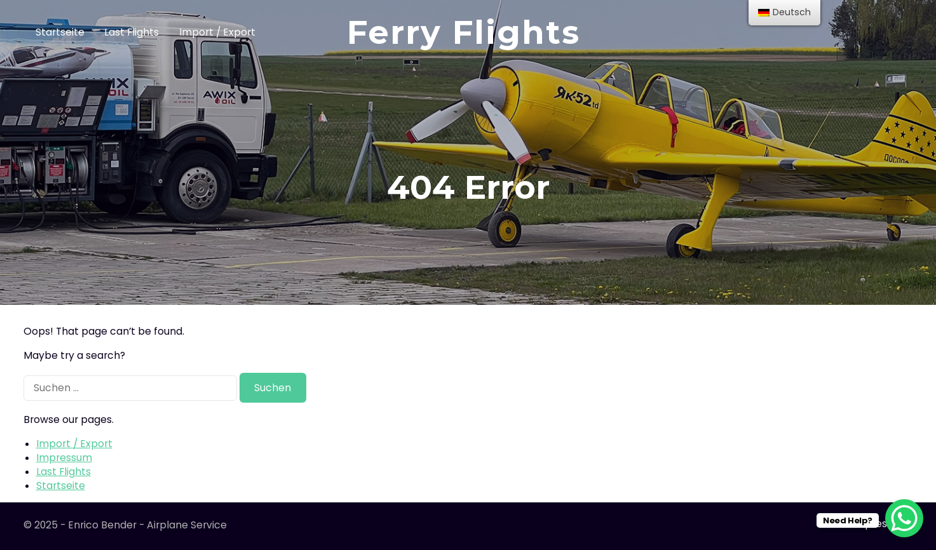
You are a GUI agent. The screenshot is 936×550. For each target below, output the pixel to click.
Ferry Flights (463, 32)
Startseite (60, 32)
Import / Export (217, 32)
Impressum (64, 457)
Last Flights (131, 32)
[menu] (784, 12)
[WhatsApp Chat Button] (904, 518)
